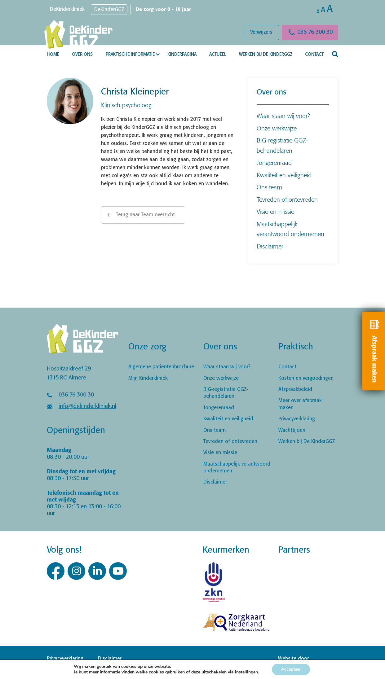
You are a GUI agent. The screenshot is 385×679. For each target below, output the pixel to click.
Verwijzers (261, 32)
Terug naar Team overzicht (145, 214)
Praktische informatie (130, 54)
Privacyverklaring (296, 419)
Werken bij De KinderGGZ (265, 54)
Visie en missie (275, 211)
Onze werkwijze (277, 128)
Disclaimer (270, 246)
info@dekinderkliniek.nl (87, 406)
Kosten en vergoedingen (306, 378)
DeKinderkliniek (67, 9)
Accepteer (291, 669)
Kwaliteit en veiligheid (284, 174)
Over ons (82, 54)
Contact (314, 54)
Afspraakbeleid (295, 389)
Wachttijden (291, 430)
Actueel (217, 54)
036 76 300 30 (315, 32)
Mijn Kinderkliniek (148, 378)
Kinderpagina (182, 54)
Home (53, 54)
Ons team (269, 187)
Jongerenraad (274, 162)
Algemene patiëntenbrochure (161, 367)
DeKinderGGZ (109, 9)
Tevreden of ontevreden (287, 199)
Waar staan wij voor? (283, 115)
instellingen (246, 672)
